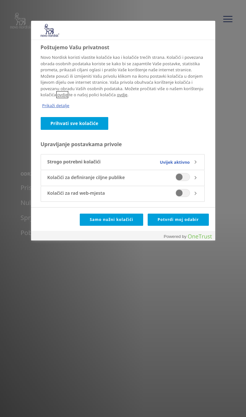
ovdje (62, 95)
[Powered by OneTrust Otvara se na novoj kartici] (187, 236)
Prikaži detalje (56, 105)
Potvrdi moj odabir (178, 219)
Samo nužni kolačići (111, 219)
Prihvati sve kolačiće (75, 123)
